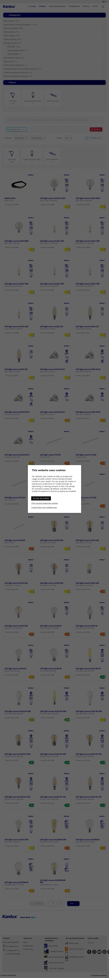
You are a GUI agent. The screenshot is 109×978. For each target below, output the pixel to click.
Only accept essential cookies (44, 503)
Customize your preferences (44, 507)
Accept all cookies (41, 498)
